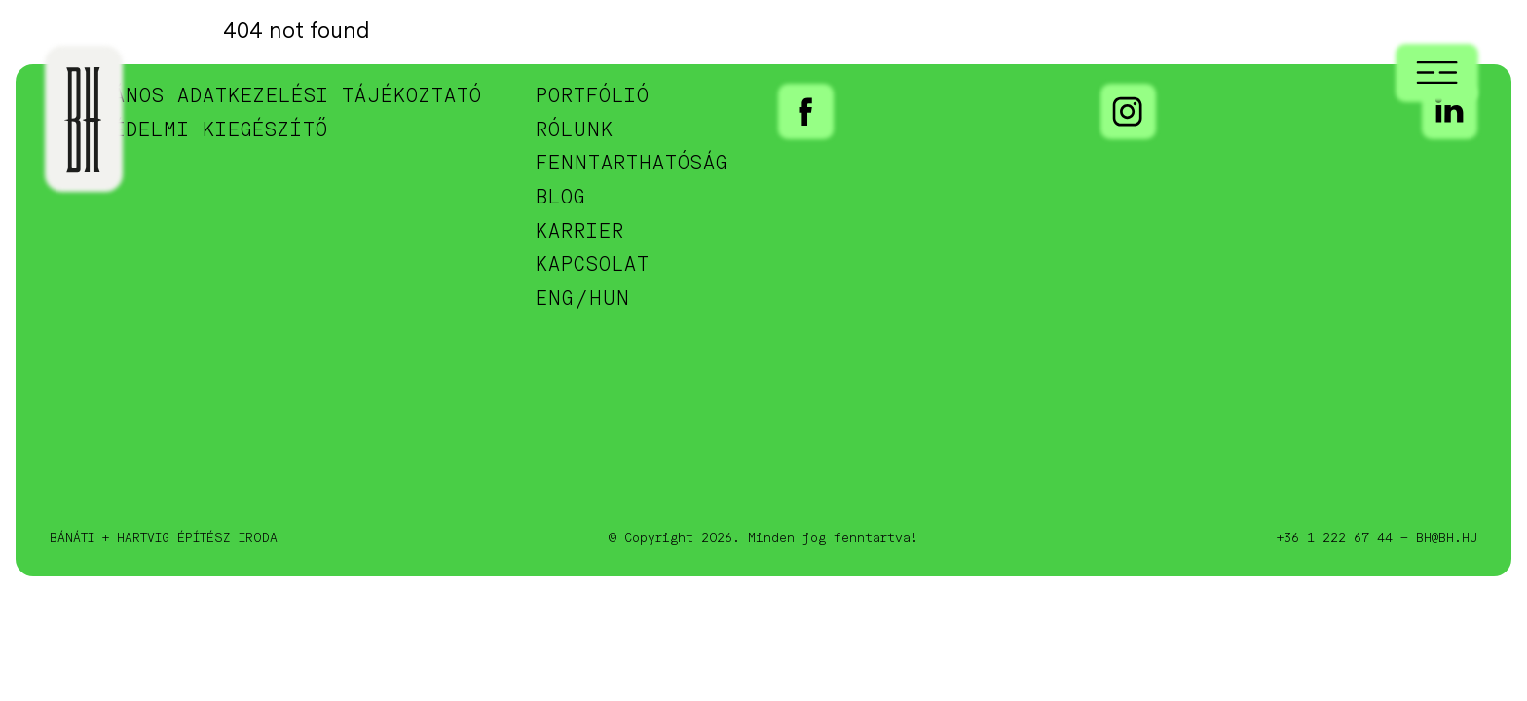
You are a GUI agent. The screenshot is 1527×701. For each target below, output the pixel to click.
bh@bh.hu (1446, 539)
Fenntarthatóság (631, 164)
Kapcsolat (593, 265)
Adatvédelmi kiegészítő (189, 131)
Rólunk (575, 131)
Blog (560, 198)
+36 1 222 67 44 (1335, 539)
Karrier (580, 232)
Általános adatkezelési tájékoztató (266, 97)
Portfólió (593, 97)
